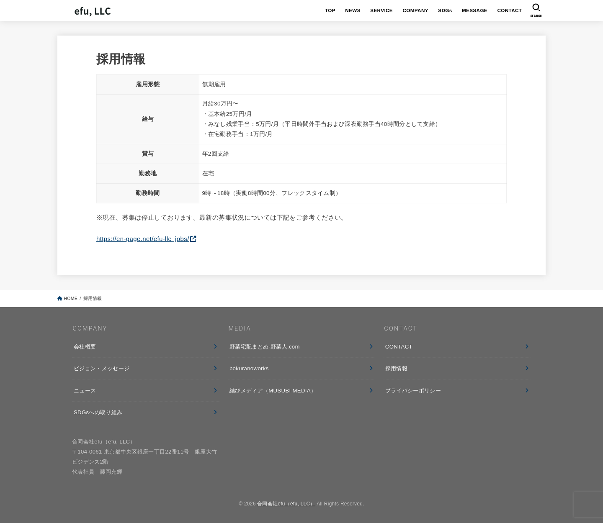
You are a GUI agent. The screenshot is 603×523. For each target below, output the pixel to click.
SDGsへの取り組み (98, 412)
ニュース (85, 390)
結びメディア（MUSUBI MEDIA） (272, 390)
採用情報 (396, 368)
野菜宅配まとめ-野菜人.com (264, 347)
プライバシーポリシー (413, 390)
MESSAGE (474, 10)
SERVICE (381, 10)
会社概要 (85, 347)
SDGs (445, 10)
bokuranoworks (249, 368)
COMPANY (415, 10)
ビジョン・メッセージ (101, 368)
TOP (330, 10)
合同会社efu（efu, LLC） (286, 504)
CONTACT (509, 10)
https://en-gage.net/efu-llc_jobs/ (142, 238)
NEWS (353, 10)
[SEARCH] (536, 10)
